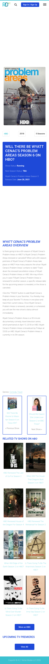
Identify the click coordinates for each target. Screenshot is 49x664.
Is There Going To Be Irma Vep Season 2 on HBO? (35, 611)
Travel (19, 392)
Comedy (13, 392)
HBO (6, 133)
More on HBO (24, 627)
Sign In (26, 5)
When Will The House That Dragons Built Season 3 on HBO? (36, 479)
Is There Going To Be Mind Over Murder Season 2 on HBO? (13, 611)
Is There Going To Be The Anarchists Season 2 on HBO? (35, 566)
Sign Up (33, 5)
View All (24, 647)
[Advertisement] (24, 36)
